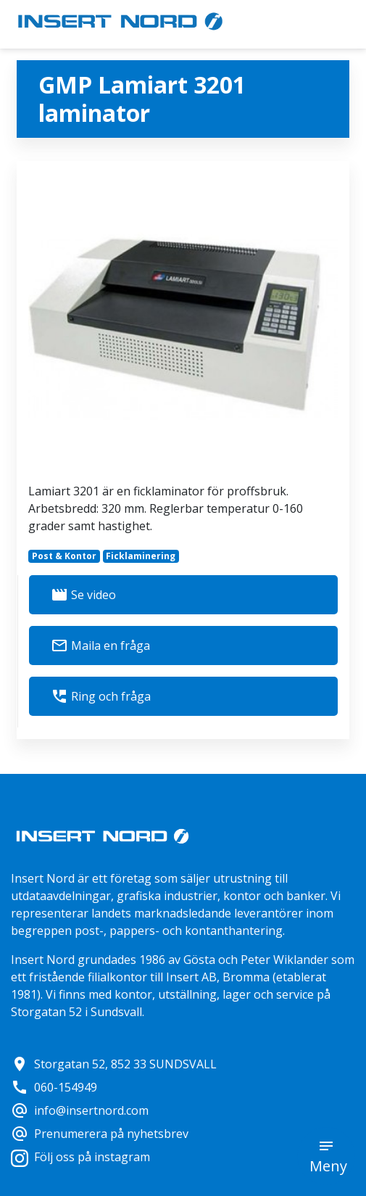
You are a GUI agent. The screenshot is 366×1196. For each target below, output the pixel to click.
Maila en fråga (100, 645)
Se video (83, 594)
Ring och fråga (101, 696)
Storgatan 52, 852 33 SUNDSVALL (114, 1064)
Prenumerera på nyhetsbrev (99, 1134)
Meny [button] (328, 1166)
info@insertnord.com (80, 1110)
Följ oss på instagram (80, 1157)
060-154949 (54, 1087)
